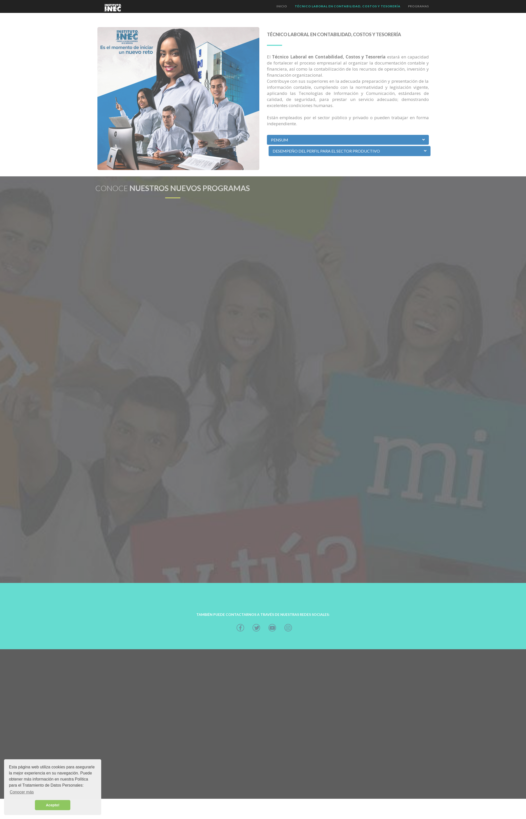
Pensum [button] (279, 139)
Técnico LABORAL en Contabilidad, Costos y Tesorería (348, 6)
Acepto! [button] (52, 805)
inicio (282, 6)
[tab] (348, 140)
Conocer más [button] (22, 792)
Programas (418, 6)
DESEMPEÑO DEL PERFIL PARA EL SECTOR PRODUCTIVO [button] (362, 151)
